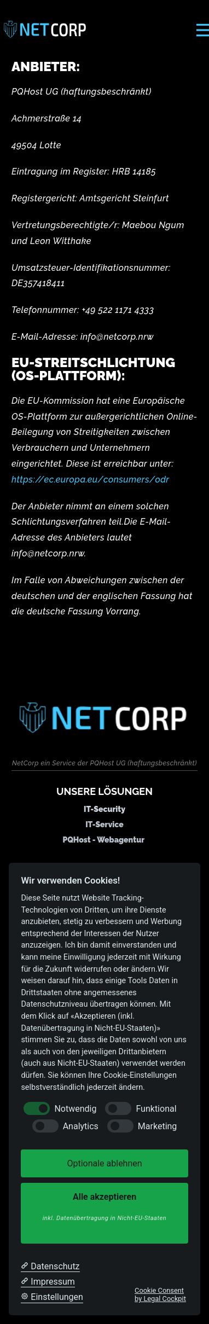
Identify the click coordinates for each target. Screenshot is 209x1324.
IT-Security (104, 809)
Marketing (157, 1126)
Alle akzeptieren (104, 1208)
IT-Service (104, 824)
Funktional (156, 1109)
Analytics (80, 1126)
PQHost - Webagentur (103, 839)
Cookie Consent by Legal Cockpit (160, 1294)
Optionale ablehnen (104, 1163)
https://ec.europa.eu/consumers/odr (90, 479)
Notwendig (75, 1109)
